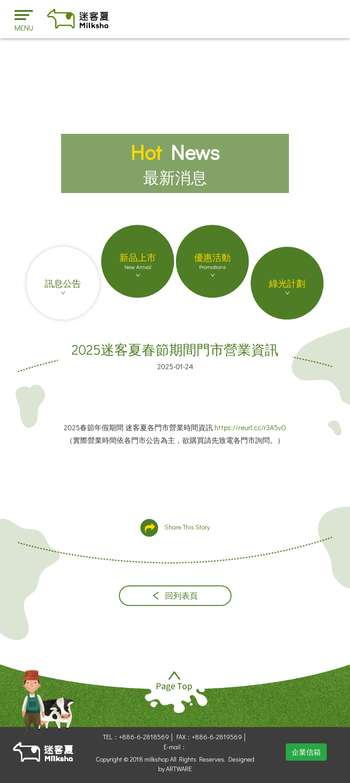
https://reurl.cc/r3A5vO (250, 427)
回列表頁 (175, 595)
